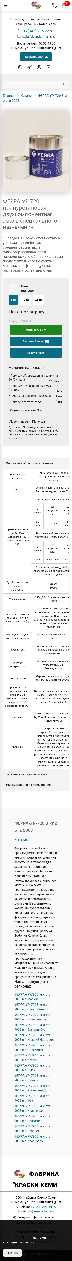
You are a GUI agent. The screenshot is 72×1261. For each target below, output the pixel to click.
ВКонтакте (44, 1217)
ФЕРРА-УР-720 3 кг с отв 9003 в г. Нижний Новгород (34, 1037)
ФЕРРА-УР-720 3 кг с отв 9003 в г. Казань (32, 1058)
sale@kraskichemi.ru (36, 36)
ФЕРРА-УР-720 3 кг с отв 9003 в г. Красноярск (32, 1108)
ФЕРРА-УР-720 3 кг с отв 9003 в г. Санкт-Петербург (33, 1007)
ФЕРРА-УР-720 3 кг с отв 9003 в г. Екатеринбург (32, 1027)
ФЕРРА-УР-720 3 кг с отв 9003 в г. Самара (32, 1078)
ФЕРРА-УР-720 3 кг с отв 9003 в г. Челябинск (32, 1047)
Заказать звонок (36, 56)
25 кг (38, 300)
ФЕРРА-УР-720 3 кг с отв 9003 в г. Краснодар (32, 1139)
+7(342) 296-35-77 (44, 1207)
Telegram (21, 1217)
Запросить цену (36, 329)
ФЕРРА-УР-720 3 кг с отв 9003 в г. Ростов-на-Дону (32, 1088)
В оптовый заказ (36, 341)
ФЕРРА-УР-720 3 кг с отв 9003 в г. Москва (32, 997)
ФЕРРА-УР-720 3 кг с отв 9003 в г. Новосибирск (32, 1017)
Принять (12, 1252)
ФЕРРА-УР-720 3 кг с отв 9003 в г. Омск (32, 1068)
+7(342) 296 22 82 (36, 30)
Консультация (36, 352)
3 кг (13, 300)
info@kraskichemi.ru (40, 1211)
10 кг (25, 300)
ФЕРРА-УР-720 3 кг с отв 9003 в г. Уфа (32, 1098)
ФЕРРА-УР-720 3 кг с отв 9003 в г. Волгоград (32, 1118)
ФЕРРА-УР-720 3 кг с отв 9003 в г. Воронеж (32, 1129)
